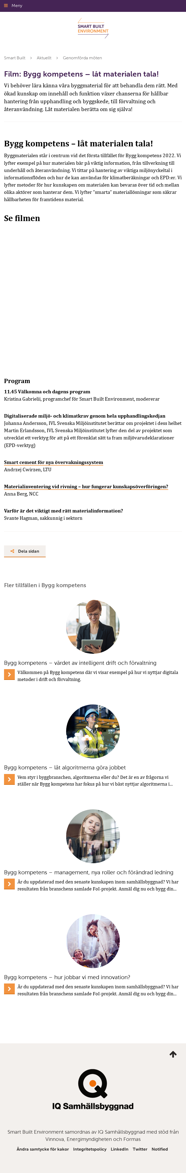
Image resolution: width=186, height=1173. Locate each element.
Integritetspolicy (89, 1149)
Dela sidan (24, 551)
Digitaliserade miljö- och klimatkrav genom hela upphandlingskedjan (84, 416)
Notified (160, 1149)
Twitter (140, 1149)
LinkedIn (119, 1149)
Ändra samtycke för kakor (43, 1149)
